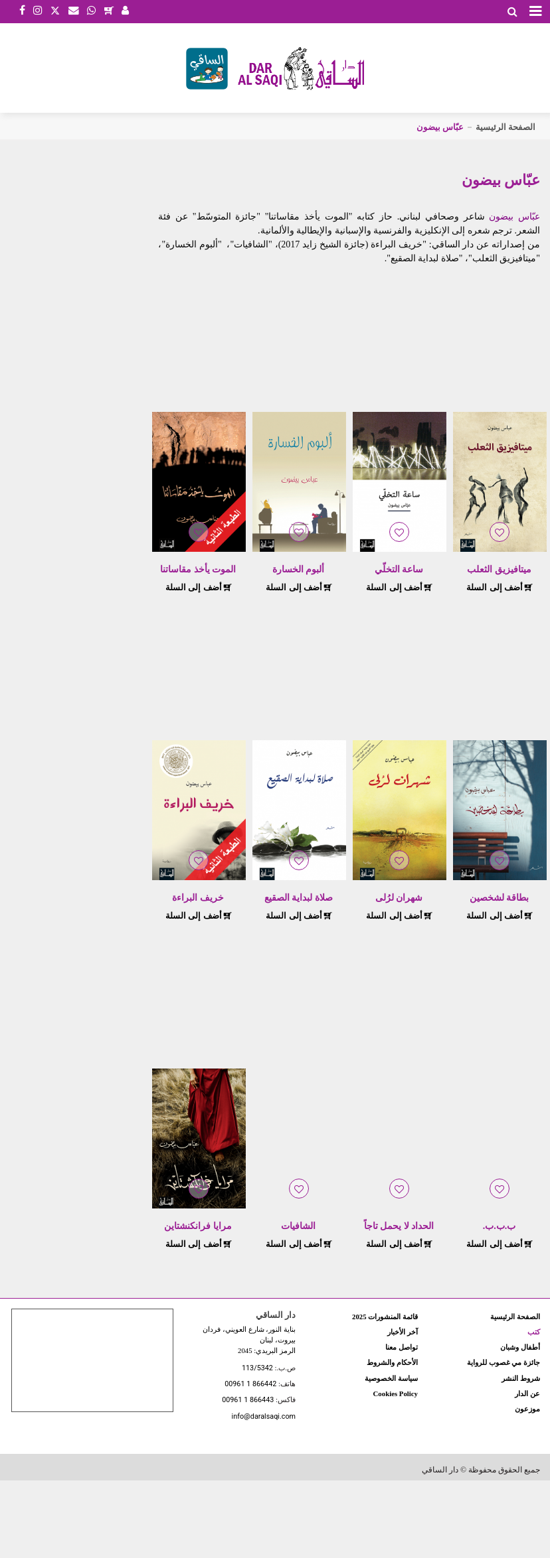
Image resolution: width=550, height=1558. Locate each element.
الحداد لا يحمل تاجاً (399, 1226)
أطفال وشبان (520, 1347)
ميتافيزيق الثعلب (499, 569)
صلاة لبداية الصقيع (298, 898)
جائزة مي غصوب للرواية (503, 1362)
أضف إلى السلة (499, 587)
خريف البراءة (198, 898)
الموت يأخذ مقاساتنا (198, 569)
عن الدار (527, 1393)
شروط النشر (521, 1378)
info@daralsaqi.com (264, 1417)
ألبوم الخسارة (298, 569)
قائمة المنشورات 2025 (385, 1317)
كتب (533, 1332)
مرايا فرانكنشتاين (198, 1226)
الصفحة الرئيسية (505, 127)
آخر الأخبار (402, 1332)
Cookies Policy (395, 1393)
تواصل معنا (401, 1347)
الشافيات (298, 1226)
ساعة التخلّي (399, 569)
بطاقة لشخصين (499, 898)
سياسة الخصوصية (391, 1378)
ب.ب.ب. (499, 1226)
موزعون (527, 1409)
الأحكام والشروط (392, 1362)
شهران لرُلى (399, 898)
